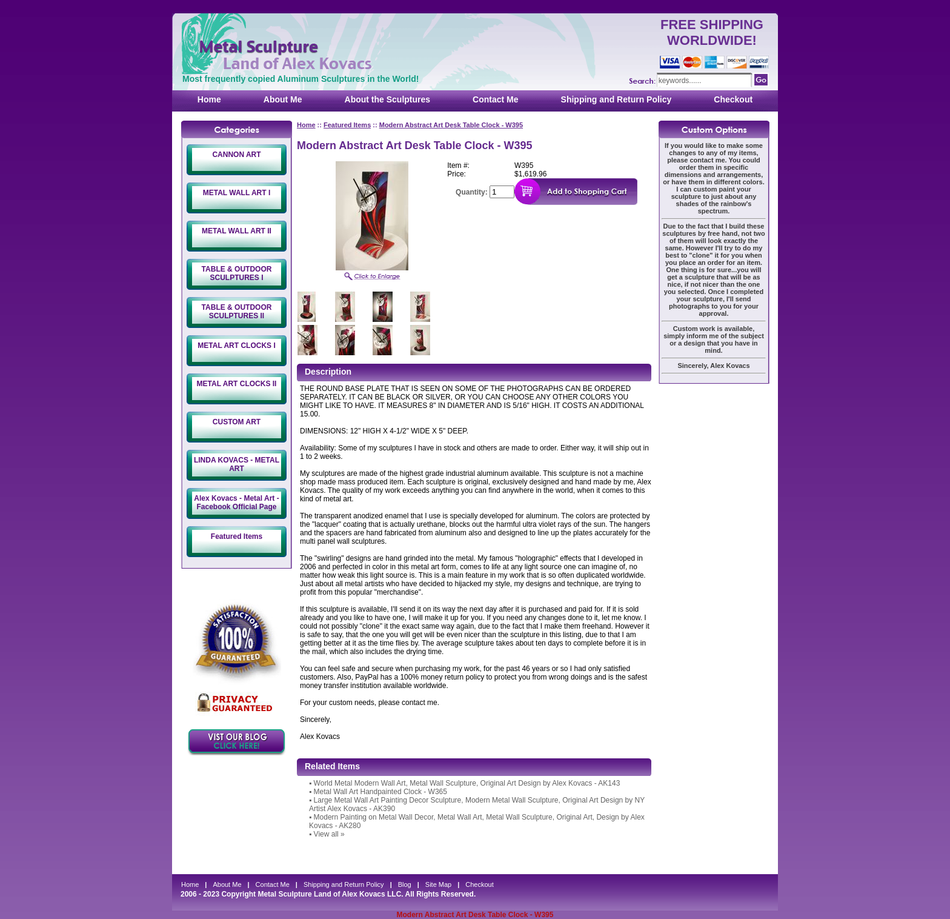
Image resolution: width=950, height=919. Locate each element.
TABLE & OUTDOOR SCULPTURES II (237, 311)
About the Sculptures (388, 99)
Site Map (438, 884)
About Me (283, 99)
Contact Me (495, 99)
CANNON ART (236, 154)
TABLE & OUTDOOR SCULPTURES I (237, 273)
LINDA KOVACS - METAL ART (236, 464)
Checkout (733, 99)
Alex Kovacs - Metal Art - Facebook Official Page (236, 502)
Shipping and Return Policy (616, 99)
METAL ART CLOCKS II (237, 383)
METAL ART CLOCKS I (236, 345)
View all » (329, 834)
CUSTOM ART (237, 422)
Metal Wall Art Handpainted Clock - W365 (380, 791)
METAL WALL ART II (236, 231)
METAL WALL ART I (237, 193)
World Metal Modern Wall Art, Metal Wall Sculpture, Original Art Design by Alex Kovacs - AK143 (467, 783)
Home (209, 99)
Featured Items (236, 536)
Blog (404, 884)
